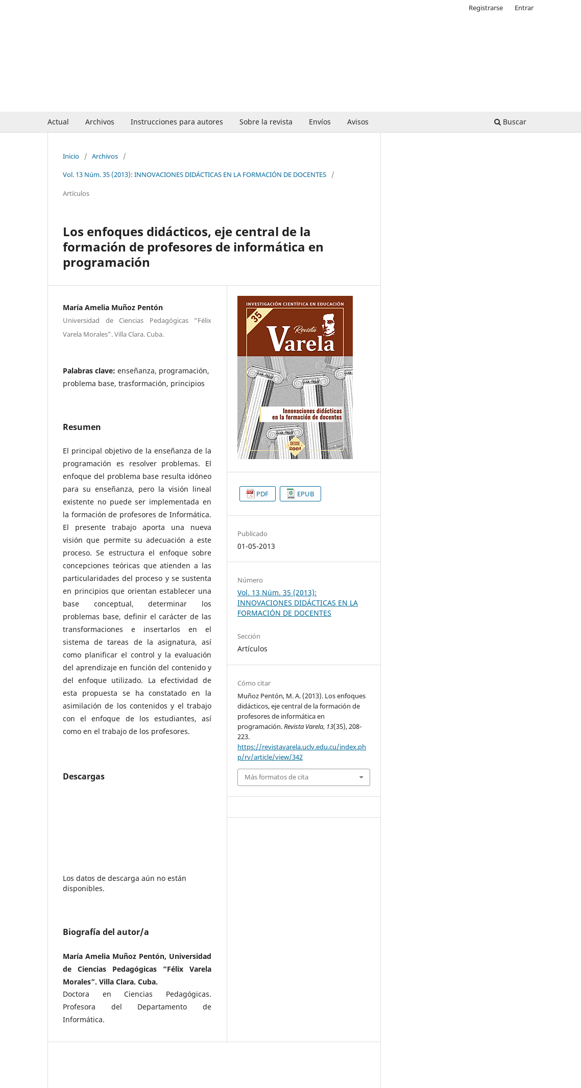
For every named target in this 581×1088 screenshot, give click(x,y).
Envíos (320, 121)
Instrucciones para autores (177, 121)
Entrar (524, 7)
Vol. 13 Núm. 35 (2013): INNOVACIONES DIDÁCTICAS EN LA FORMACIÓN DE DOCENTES (194, 174)
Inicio (71, 156)
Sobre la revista (266, 121)
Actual (58, 121)
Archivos (99, 121)
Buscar (510, 121)
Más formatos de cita (276, 776)
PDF (262, 493)
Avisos (358, 121)
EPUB (305, 493)
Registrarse (486, 7)
